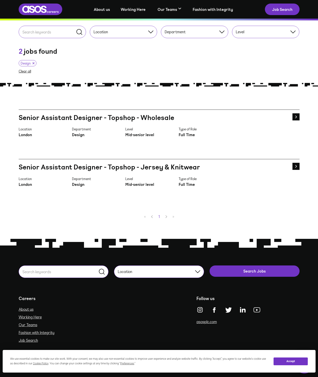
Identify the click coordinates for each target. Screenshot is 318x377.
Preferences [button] (127, 363)
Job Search (28, 340)
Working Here (133, 9)
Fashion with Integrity (213, 9)
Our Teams (28, 324)
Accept (290, 361)
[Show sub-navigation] (169, 9)
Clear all (25, 71)
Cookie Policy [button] (40, 363)
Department (194, 31)
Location (123, 31)
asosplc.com (206, 321)
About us (102, 9)
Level (266, 31)
